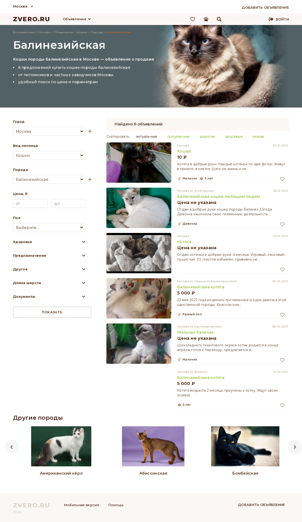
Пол (16, 218)
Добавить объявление (261, 505)
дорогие (207, 136)
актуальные (146, 136)
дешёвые (234, 136)
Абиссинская (153, 473)
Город (19, 122)
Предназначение (29, 255)
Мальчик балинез (195, 332)
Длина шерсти (27, 283)
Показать (52, 312)
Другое (20, 269)
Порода (20, 170)
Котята (184, 242)
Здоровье (22, 242)
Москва (20, 6)
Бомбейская (245, 473)
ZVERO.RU (31, 19)
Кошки (184, 151)
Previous (12, 447)
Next (295, 447)
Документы (24, 296)
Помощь (116, 505)
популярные (178, 136)
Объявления (74, 19)
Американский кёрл (61, 473)
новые (258, 136)
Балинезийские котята (200, 287)
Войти (282, 19)
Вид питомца (25, 146)
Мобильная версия (81, 505)
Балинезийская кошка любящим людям (218, 196)
